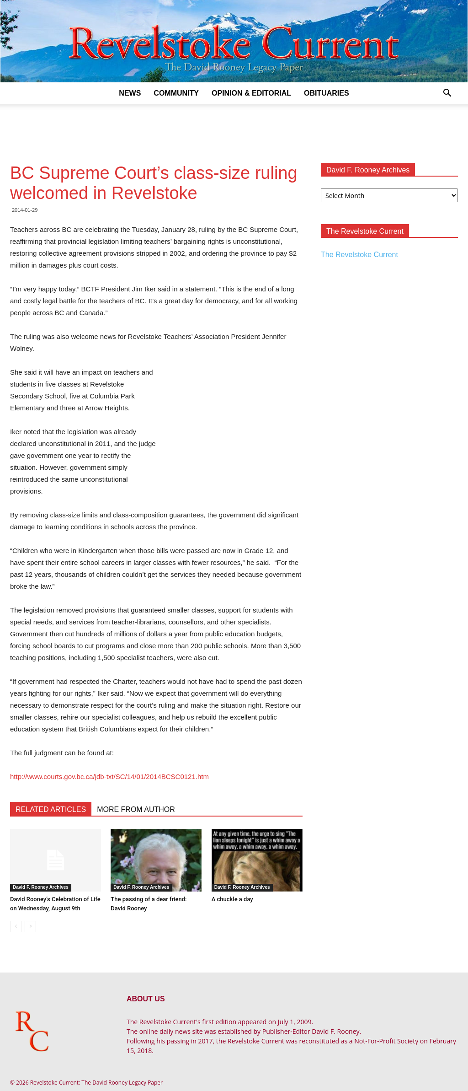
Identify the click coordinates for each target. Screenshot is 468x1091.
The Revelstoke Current (359, 254)
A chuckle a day (232, 899)
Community (176, 93)
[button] (447, 94)
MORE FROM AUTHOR (136, 809)
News (130, 93)
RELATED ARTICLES (51, 809)
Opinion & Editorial (251, 93)
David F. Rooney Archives (41, 887)
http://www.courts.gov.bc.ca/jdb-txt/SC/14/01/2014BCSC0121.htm (109, 776)
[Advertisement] (234, 129)
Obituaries (326, 93)
